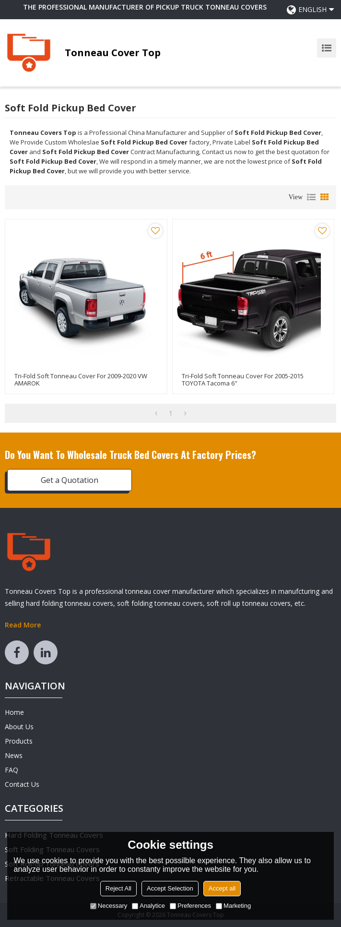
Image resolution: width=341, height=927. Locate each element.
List (311, 197)
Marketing (233, 905)
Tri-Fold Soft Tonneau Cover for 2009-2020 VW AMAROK (80, 380)
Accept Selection (170, 888)
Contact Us (22, 784)
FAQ (11, 769)
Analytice (148, 905)
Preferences (190, 905)
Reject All (118, 888)
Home (14, 712)
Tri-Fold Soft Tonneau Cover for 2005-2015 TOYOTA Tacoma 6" (243, 380)
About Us (19, 726)
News (14, 755)
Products (19, 741)
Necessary (108, 905)
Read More (23, 624)
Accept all (222, 888)
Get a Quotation (69, 480)
